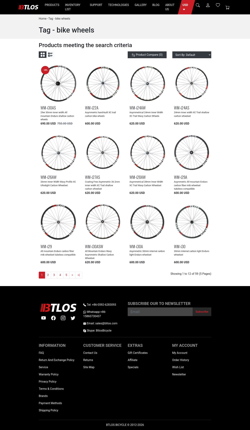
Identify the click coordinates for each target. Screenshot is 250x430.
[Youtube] (43, 318)
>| (78, 275)
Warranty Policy (48, 374)
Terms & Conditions (51, 388)
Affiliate (132, 360)
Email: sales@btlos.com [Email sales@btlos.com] (100, 323)
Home (42, 18)
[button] (186, 7)
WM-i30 (179, 246)
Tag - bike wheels (59, 18)
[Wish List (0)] (218, 5)
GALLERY (141, 5)
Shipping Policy (48, 410)
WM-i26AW (48, 177)
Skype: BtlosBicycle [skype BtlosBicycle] (97, 330)
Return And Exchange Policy (56, 360)
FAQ (41, 353)
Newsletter (179, 374)
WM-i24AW (137, 108)
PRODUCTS (52, 5)
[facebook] (53, 318)
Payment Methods (50, 403)
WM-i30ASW (94, 246)
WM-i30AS (48, 108)
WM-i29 (46, 246)
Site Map (89, 367)
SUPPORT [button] (96, 5)
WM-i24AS (181, 108)
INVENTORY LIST (73, 7)
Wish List (178, 367)
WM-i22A (91, 108)
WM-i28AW (137, 177)
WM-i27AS (92, 177)
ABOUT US (169, 7)
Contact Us (90, 353)
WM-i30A (136, 246)
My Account (179, 353)
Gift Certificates (138, 353)
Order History (180, 360)
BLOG (155, 5)
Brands (43, 396)
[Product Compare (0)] (147, 54)
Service (43, 367)
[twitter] (73, 318)
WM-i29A (180, 177)
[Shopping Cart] (227, 7)
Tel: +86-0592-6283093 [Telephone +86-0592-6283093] (99, 304)
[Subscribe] (202, 311)
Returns (88, 360)
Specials (133, 367)
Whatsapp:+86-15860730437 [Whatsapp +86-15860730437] (94, 314)
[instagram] (63, 318)
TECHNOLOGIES (118, 5)
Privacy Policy (47, 381)
